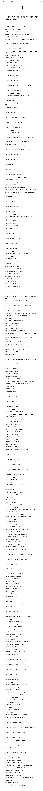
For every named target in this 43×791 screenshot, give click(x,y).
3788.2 (6, 339)
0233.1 (20, 24)
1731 (11, 499)
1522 (13, 674)
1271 (22, 514)
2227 (11, 619)
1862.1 (25, 189)
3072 (16, 276)
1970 (26, 114)
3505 (14, 182)
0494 (12, 682)
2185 (15, 459)
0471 (16, 446)
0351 (10, 494)
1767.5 (6, 193)
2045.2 (20, 109)
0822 (13, 671)
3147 (17, 531)
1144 (12, 278)
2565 (15, 492)
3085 (15, 214)
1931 (16, 424)
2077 (13, 747)
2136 (23, 692)
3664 (19, 770)
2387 (12, 601)
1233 (11, 201)
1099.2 (26, 534)
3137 (14, 477)
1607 (6, 104)
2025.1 (19, 616)
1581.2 (6, 511)
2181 (15, 72)
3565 (6, 298)
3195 (14, 151)
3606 (12, 100)
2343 (12, 93)
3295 (13, 712)
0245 (14, 179)
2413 (16, 464)
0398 (14, 60)
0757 (16, 436)
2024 (16, 371)
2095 (17, 692)
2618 (13, 426)
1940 (26, 95)
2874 (17, 539)
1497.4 (32, 103)
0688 (13, 204)
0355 (16, 494)
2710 (15, 320)
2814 (13, 184)
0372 (19, 474)
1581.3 (12, 511)
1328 (15, 745)
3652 (16, 31)
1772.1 (16, 293)
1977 (19, 177)
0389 (14, 156)
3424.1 (19, 305)
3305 (25, 141)
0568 (14, 454)
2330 (20, 51)
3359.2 (23, 383)
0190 (15, 373)
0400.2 (20, 482)
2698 (16, 631)
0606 (12, 386)
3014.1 (15, 566)
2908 (19, 404)
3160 (17, 341)
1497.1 (13, 103)
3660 (12, 130)
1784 (18, 504)
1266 (15, 149)
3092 (16, 576)
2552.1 (18, 337)
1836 (16, 586)
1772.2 (22, 293)
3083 (13, 263)
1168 (12, 502)
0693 (28, 722)
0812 (14, 127)
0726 (14, 735)
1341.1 (17, 98)
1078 (14, 112)
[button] (1, 2)
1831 (19, 762)
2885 (14, 578)
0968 (13, 36)
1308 (13, 235)
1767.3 (27, 192)
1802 (26, 146)
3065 (12, 750)
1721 (27, 216)
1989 (13, 616)
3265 (14, 388)
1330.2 (20, 85)
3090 (13, 271)
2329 (14, 51)
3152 (13, 258)
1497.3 (25, 103)
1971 (14, 624)
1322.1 (22, 137)
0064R (19, 216)
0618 (22, 719)
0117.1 (14, 484)
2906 (22, 65)
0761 (18, 310)
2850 (22, 449)
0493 (20, 156)
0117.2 (20, 484)
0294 (30, 727)
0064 (13, 216)
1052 (13, 169)
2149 (31, 39)
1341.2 (24, 98)
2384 (23, 315)
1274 (14, 664)
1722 (19, 189)
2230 (10, 581)
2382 (31, 51)
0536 (13, 467)
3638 (18, 328)
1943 (17, 649)
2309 (17, 268)
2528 (24, 559)
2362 (17, 315)
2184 (36, 39)
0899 (12, 451)
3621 (20, 151)
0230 (13, 220)
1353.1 (17, 752)
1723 (14, 228)
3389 (15, 519)
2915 (20, 546)
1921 (30, 777)
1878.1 (18, 529)
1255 (15, 679)
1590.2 (33, 509)
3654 (14, 461)
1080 (14, 325)
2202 (16, 246)
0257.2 (24, 333)
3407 (11, 198)
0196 (16, 689)
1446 (21, 717)
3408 (12, 196)
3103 (13, 702)
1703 (13, 107)
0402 (19, 60)
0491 (16, 67)
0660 (16, 431)
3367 (18, 266)
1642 (13, 409)
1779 (13, 368)
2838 (16, 174)
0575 (13, 230)
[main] (21, 7)
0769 (32, 313)
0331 (36, 333)
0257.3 (30, 333)
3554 (26, 149)
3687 (23, 554)
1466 (19, 238)
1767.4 (33, 192)
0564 (19, 469)
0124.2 (20, 456)
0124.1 (13, 456)
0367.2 (23, 641)
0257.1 (17, 333)
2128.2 (24, 39)
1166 (19, 671)
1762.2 (20, 376)
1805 (13, 707)
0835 (14, 434)
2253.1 (16, 253)
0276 (15, 654)
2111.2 (20, 414)
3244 (15, 132)
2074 (17, 634)
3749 (29, 554)
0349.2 (22, 684)
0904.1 (13, 411)
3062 (14, 80)
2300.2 (19, 349)
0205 (14, 243)
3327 (14, 206)
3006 (15, 273)
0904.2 (19, 411)
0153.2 (34, 359)
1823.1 (25, 765)
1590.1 (27, 509)
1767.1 (14, 192)
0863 (16, 591)
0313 (13, 661)
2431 (16, 356)
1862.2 (31, 189)
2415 (21, 393)
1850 (20, 95)
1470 (15, 755)
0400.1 (13, 482)
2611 (21, 187)
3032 (34, 566)
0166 (14, 354)
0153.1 (27, 359)
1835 (13, 209)
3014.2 (21, 566)
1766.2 (21, 644)
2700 (20, 381)
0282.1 (15, 651)
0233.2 (26, 24)
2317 (26, 667)
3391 (21, 300)
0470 (22, 26)
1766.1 (15, 644)
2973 (20, 551)
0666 (13, 363)
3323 (14, 472)
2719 (20, 346)
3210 (20, 90)
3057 (21, 149)
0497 (12, 444)
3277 (15, 211)
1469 (14, 233)
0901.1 (20, 46)
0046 (15, 687)
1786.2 (20, 146)
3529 (6, 568)
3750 (22, 767)
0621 (12, 780)
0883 (18, 344)
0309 (28, 34)
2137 (32, 414)
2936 (17, 562)
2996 (20, 724)
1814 (20, 114)
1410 (13, 251)
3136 (18, 730)
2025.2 (25, 616)
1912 (18, 288)
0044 (14, 614)
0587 (16, 323)
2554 (12, 283)
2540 (19, 57)
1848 (17, 659)
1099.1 (20, 534)
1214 (13, 497)
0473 (11, 67)
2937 (19, 544)
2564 (19, 737)
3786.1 (26, 381)
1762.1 (13, 376)
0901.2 (26, 46)
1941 (15, 398)
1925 (15, 366)
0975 (23, 48)
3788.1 (30, 337)
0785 (15, 303)
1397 (14, 291)
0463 (12, 256)
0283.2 (23, 727)
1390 (16, 775)
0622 (12, 248)
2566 (21, 549)
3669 (6, 218)
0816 (18, 308)
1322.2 (28, 137)
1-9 (5, 17)
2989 (32, 216)
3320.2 (26, 516)
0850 (20, 127)
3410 (18, 135)
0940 (18, 286)
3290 (15, 391)
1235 (15, 596)
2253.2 (23, 253)
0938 (15, 636)
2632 (13, 524)
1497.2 (19, 103)
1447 (11, 593)
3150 (19, 571)
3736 (13, 396)
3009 (16, 526)
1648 (13, 318)
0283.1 (17, 727)
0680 (22, 722)
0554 (13, 588)
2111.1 (14, 414)
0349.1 (16, 684)
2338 (14, 261)
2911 (11, 125)
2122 (26, 414)
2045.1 (14, 109)
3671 (17, 767)
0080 (12, 281)
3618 (27, 300)
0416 (18, 694)
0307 (15, 441)
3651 (9, 40)
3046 (36, 51)
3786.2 (32, 381)
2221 (14, 564)
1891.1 (17, 777)
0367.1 (16, 641)
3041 (17, 378)
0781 (19, 765)
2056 (25, 117)
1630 (16, 639)
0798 (18, 429)
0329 (15, 656)
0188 (32, 787)
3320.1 (20, 516)
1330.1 (14, 85)
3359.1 (17, 383)
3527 (19, 271)
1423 (13, 629)
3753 (22, 669)
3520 (9, 52)
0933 (14, 479)
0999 (15, 709)
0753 (12, 83)
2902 (13, 404)
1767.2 (20, 192)
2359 (18, 93)
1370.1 (17, 740)
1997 (22, 659)
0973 (14, 154)
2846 (11, 489)
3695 (18, 621)
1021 (23, 714)
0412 (13, 164)
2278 (14, 401)
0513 (16, 704)
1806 (17, 351)
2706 (19, 43)
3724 (27, 449)
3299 (24, 536)
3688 (14, 75)
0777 (22, 598)
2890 (13, 521)
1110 (13, 144)
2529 (20, 609)
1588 (17, 122)
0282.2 (21, 651)
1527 (14, 416)
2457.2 (26, 296)
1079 (17, 757)
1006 (14, 225)
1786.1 (14, 146)
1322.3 (34, 137)
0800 (16, 583)
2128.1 (18, 39)
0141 (14, 159)
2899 (16, 65)
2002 (25, 177)
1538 (18, 677)
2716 (17, 439)
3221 (19, 603)
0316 (13, 120)
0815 (14, 742)
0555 (16, 29)
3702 (13, 223)
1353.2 (24, 752)
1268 (33, 46)
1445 (15, 172)
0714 (23, 785)
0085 (16, 449)
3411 (18, 626)
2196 (20, 699)
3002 (25, 551)
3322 (27, 162)
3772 (15, 77)
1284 (14, 406)
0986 (21, 732)
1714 (14, 782)
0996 (16, 772)
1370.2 (23, 740)
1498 (18, 419)
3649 (18, 573)
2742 (26, 346)
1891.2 (24, 777)
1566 (11, 606)
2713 (25, 43)
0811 (17, 421)
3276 (18, 240)
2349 (25, 51)
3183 (16, 697)
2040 (21, 330)
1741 (12, 646)
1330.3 (26, 85)
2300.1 (12, 349)
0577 (24, 469)
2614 (15, 167)
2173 (15, 55)
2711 (20, 320)
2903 (16, 62)
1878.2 (24, 529)
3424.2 (26, 305)
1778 (14, 88)
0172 (17, 507)
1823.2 (31, 765)
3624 (11, 568)
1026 (16, 541)
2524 (20, 556)
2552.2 (24, 337)
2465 (32, 296)
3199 (15, 611)
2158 (16, 487)
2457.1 (19, 296)
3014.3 (27, 566)
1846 (13, 70)
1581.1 (20, 509)
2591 (21, 492)
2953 (16, 760)
